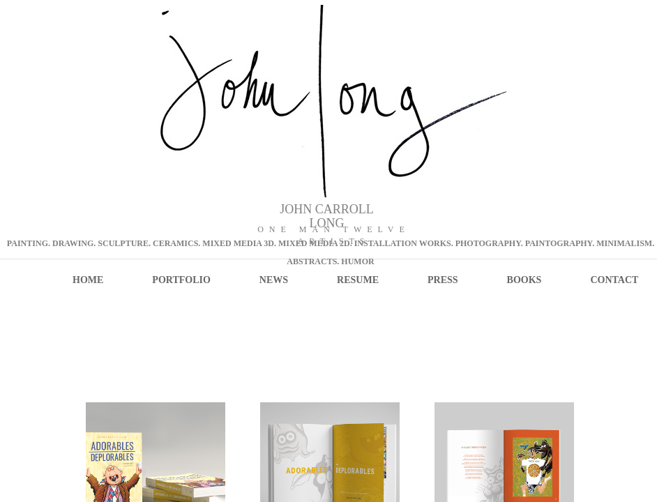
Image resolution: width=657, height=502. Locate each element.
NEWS (273, 280)
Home (88, 280)
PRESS (443, 280)
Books (524, 280)
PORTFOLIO (181, 280)
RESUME (358, 280)
